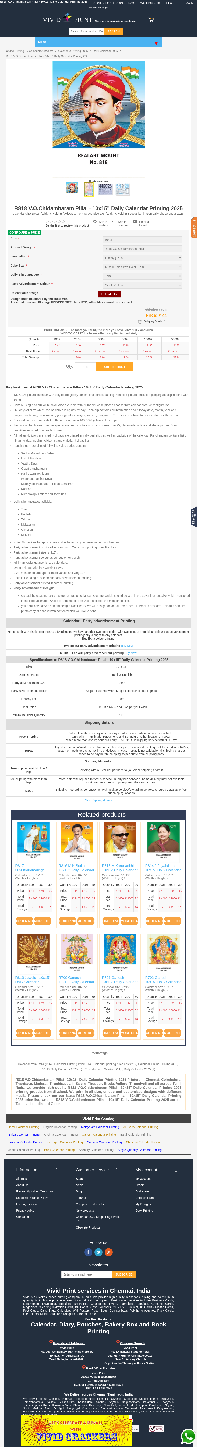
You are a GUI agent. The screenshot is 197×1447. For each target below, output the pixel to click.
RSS (109, 1252)
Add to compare (123, 221)
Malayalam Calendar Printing (100, 1127)
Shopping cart (145, 1197)
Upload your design (24, 293)
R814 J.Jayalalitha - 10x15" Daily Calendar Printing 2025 (163, 870)
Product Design (22, 247)
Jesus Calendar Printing (24, 1150)
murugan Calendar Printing (65, 1142)
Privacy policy (25, 1210)
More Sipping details (98, 800)
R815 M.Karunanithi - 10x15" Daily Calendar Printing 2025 (120, 870)
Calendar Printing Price (69, 1064)
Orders (140, 1185)
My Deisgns (143, 1204)
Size (14, 238)
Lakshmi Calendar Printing (25, 1142)
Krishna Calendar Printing (61, 1134)
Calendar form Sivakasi (100, 1069)
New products (85, 1210)
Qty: (69, 366)
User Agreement (26, 1204)
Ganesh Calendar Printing (99, 1134)
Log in (189, 2)
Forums (81, 1197)
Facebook (88, 1252)
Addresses (143, 1191)
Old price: (151, 309)
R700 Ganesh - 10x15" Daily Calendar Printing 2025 (76, 982)
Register (172, 2)
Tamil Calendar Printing (23, 1127)
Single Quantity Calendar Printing (140, 1150)
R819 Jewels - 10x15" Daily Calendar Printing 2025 (32, 982)
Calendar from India (31, 1064)
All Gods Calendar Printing (140, 1127)
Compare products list (90, 1204)
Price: (152, 315)
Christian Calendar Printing (143, 1142)
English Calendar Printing (60, 1127)
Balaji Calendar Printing (135, 1134)
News (79, 1185)
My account (143, 1178)
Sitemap (21, 1178)
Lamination (19, 256)
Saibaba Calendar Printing (104, 1142)
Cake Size (18, 265)
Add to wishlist (103, 223)
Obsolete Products (88, 1227)
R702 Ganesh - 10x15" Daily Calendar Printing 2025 (163, 982)
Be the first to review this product (67, 225)
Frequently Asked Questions (34, 1191)
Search (80, 1178)
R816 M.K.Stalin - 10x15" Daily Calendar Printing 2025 (76, 870)
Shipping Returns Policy (32, 1197)
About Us (22, 1185)
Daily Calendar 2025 (137, 1069)
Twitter (98, 1252)
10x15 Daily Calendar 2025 (60, 1069)
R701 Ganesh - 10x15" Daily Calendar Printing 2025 (120, 982)
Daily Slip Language (25, 274)
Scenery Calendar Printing (96, 1150)
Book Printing (144, 1210)
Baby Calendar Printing (59, 1150)
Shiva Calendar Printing (24, 1134)
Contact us (23, 1217)
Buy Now (127, 645)
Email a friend (144, 221)
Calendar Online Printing (154, 1064)
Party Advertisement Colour (31, 283)
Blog (79, 1191)
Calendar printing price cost (111, 1064)
